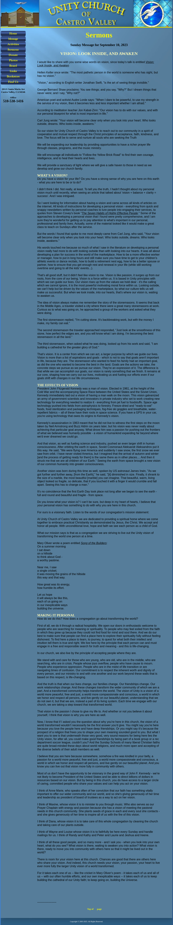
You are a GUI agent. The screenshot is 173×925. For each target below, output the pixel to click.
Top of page (94, 909)
